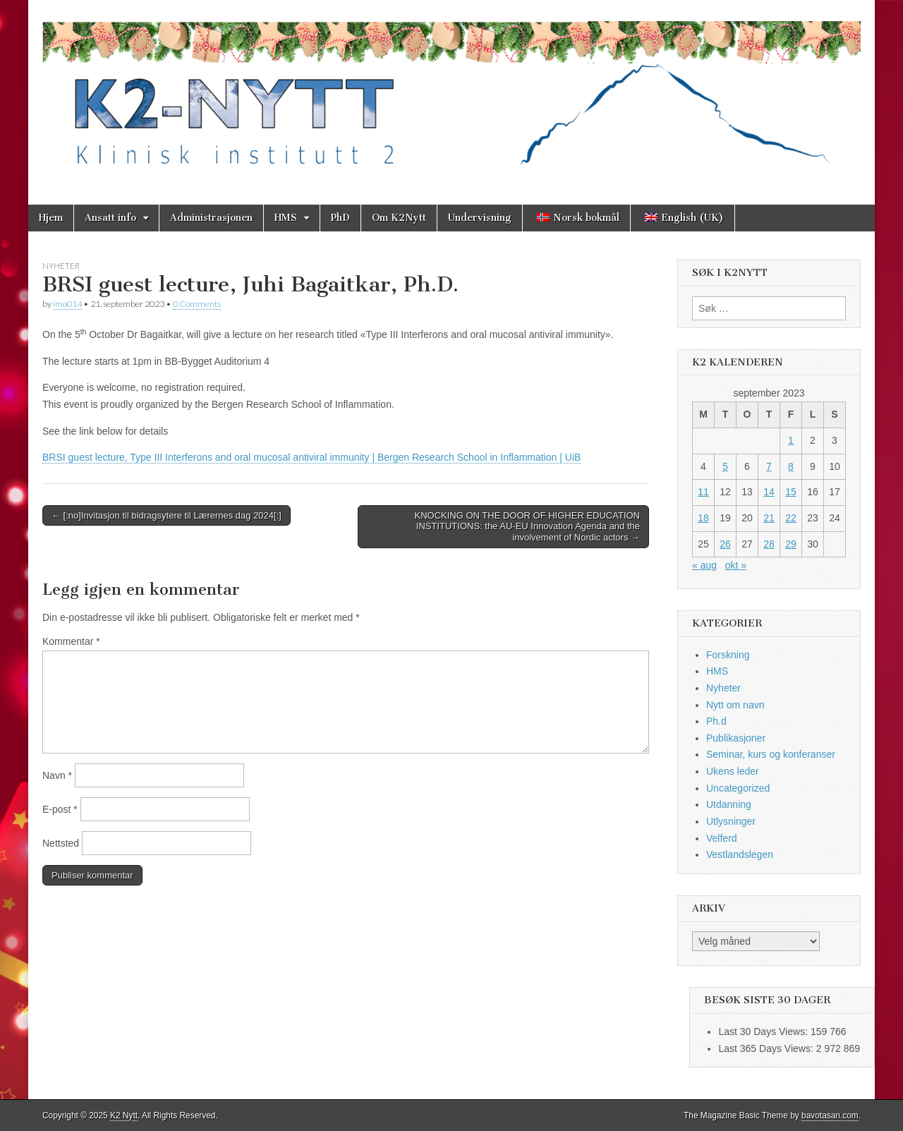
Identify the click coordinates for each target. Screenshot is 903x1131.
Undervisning (479, 218)
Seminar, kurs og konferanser (770, 754)
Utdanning (728, 804)
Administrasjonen (211, 218)
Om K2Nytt (399, 218)
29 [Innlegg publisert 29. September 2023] (790, 544)
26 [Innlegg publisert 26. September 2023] (725, 544)
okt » (735, 565)
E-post (60, 809)
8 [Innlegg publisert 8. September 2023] (791, 466)
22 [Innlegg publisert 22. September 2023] (790, 518)
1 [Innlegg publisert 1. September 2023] (791, 440)
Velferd (721, 838)
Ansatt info (110, 218)
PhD (340, 218)
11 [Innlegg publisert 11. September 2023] (703, 491)
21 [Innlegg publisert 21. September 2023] (769, 518)
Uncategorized (738, 788)
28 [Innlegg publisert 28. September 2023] (769, 544)
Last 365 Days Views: (767, 1048)
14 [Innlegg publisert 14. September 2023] (769, 491)
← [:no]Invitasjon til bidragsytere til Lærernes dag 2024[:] (166, 515)
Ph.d (716, 721)
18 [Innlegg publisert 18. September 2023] (703, 518)
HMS (285, 218)
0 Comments (197, 303)
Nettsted (60, 843)
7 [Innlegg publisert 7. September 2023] (769, 466)
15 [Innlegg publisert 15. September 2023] (790, 491)
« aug (704, 565)
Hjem (51, 218)
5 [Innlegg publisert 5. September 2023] (725, 466)
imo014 (67, 303)
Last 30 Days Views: (764, 1031)
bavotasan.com (830, 1115)
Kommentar (71, 641)
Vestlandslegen (739, 854)
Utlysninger (731, 821)
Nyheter (61, 265)
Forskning (727, 654)
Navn (57, 775)
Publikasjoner (735, 738)
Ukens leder (732, 771)
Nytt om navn (735, 704)
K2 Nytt (124, 1115)
